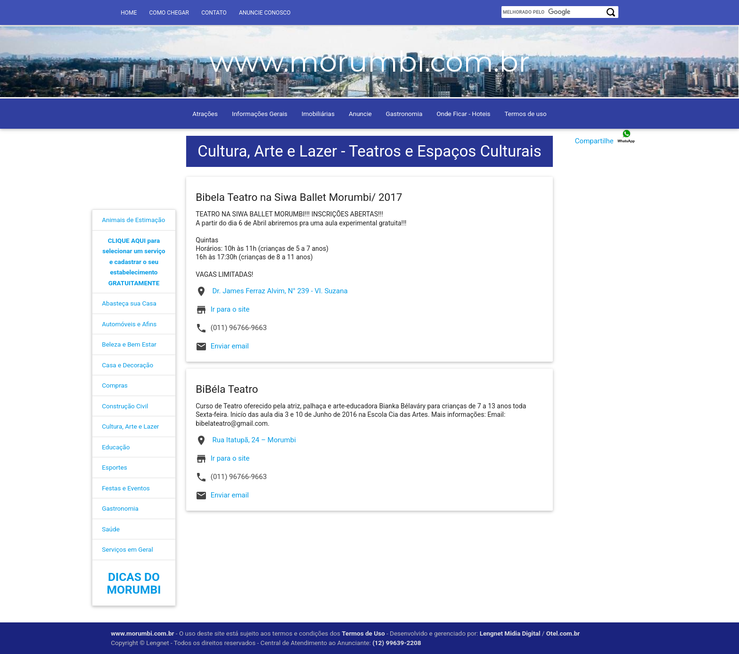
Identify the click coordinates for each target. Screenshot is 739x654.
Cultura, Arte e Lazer (130, 426)
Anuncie (360, 113)
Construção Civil (125, 406)
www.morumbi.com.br (142, 633)
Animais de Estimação (133, 220)
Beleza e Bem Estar (129, 344)
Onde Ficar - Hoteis (463, 113)
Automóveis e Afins (129, 324)
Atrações (205, 113)
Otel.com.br (563, 633)
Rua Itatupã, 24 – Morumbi (246, 440)
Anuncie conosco (265, 12)
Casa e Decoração (127, 365)
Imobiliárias (318, 113)
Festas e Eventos (126, 488)
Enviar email (230, 346)
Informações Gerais (259, 113)
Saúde (111, 529)
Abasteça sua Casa (129, 303)
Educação (116, 447)
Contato (213, 12)
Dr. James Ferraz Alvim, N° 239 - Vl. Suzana (271, 291)
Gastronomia (404, 113)
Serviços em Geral (127, 549)
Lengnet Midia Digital (510, 633)
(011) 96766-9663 (231, 328)
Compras (115, 385)
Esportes (114, 467)
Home (129, 12)
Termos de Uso (363, 633)
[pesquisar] (555, 12)
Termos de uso (525, 113)
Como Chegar (169, 12)
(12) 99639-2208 (396, 642)
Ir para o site (230, 309)
